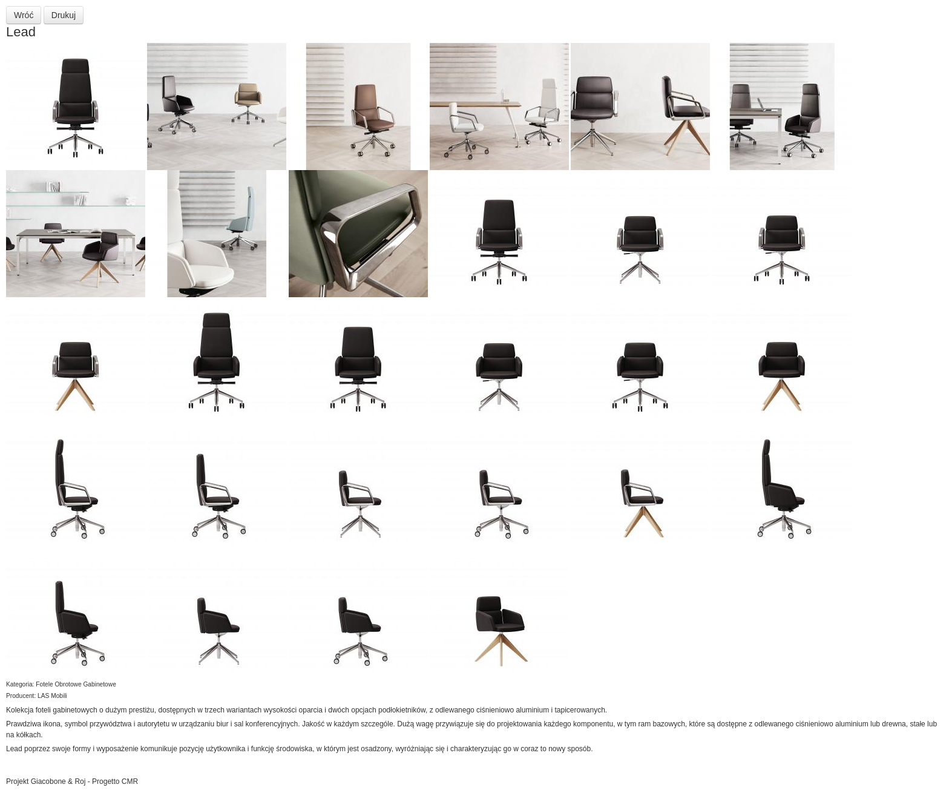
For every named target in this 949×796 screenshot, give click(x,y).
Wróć (23, 15)
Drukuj (63, 15)
